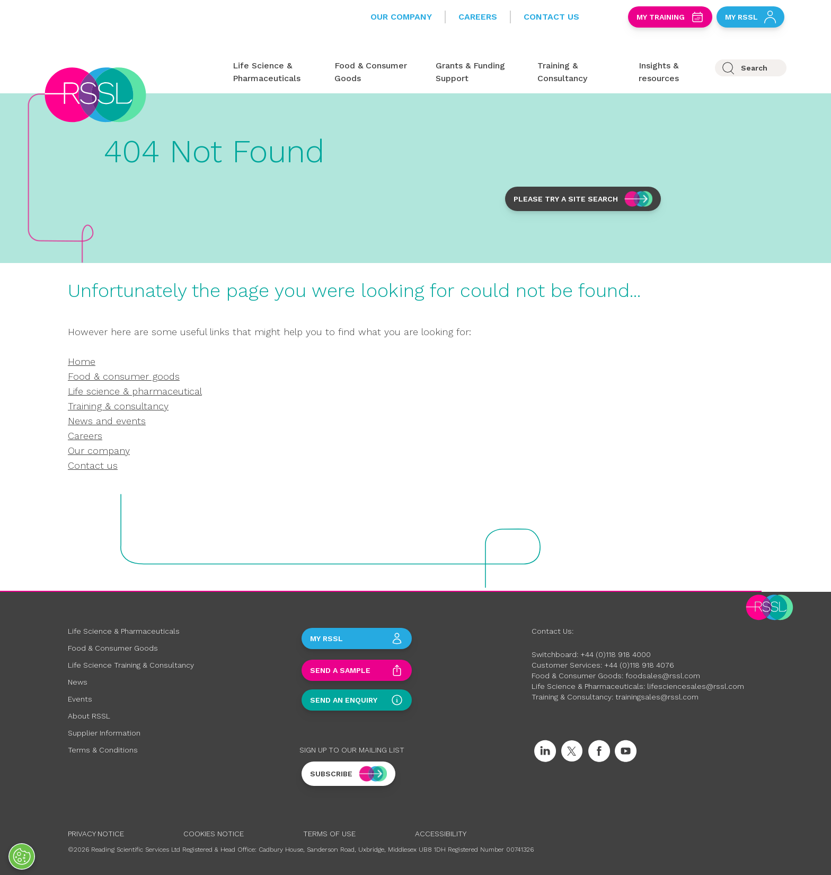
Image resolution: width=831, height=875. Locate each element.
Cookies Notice (213, 833)
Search (754, 68)
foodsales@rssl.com (662, 675)
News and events (107, 420)
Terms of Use (329, 833)
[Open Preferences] (21, 856)
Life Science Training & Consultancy (131, 665)
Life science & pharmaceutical (135, 391)
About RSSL (89, 716)
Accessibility (440, 833)
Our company (99, 450)
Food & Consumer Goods (113, 648)
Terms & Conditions (103, 750)
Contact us (93, 465)
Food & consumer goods (124, 376)
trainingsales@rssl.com (657, 697)
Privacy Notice (96, 833)
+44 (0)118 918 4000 (615, 654)
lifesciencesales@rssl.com (695, 686)
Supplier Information (104, 733)
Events (80, 699)
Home (81, 361)
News (77, 682)
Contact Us (551, 17)
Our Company (401, 17)
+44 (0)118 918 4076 (639, 665)
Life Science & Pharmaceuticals (124, 631)
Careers (477, 17)
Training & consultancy (118, 406)
